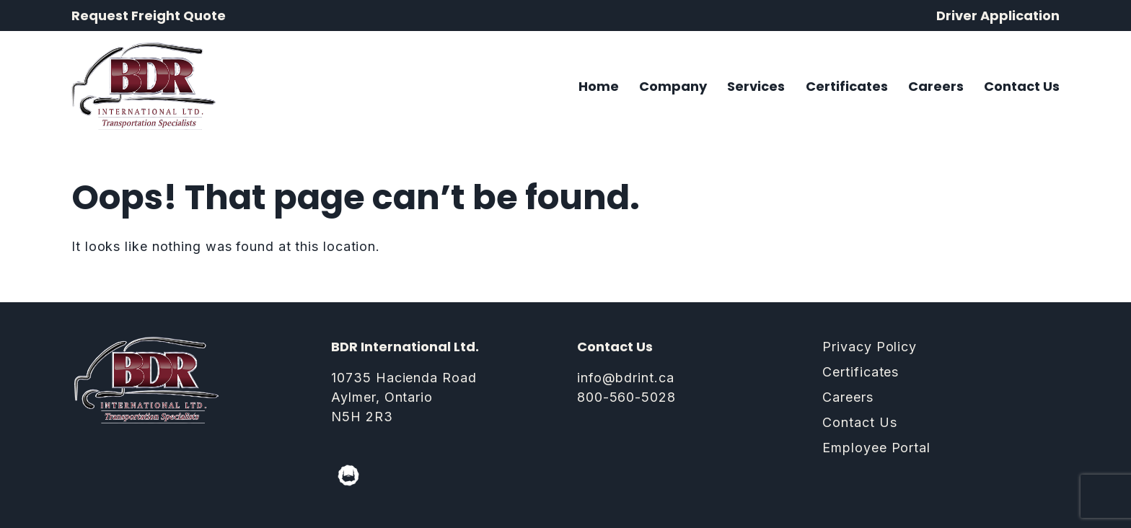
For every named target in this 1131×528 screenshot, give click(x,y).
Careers (936, 86)
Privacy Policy (869, 346)
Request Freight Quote (148, 15)
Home (598, 86)
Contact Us (1022, 86)
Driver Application (998, 15)
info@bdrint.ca (625, 377)
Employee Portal (876, 447)
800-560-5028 (626, 397)
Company (673, 86)
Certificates (847, 86)
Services (756, 86)
